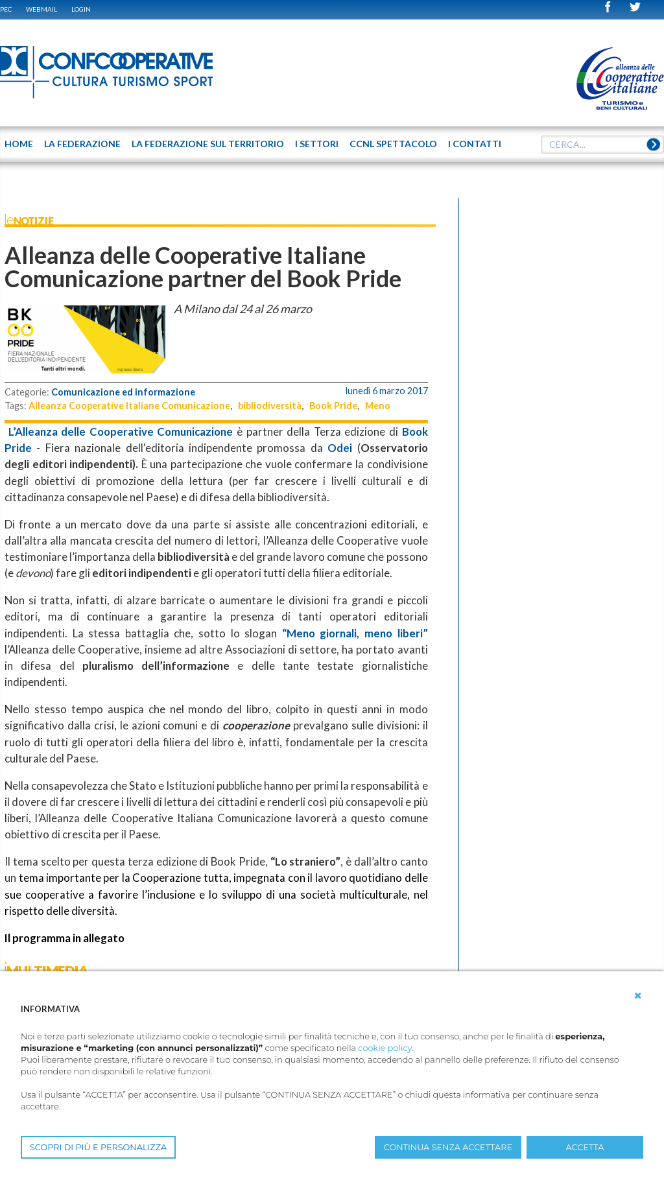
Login (81, 9)
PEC (6, 9)
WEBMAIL (41, 9)
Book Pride (333, 405)
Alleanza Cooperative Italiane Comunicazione (129, 405)
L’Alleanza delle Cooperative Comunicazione (119, 431)
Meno (377, 405)
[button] (638, 995)
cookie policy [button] (385, 1048)
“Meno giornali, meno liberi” (355, 633)
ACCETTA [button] (585, 1147)
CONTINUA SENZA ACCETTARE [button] (448, 1147)
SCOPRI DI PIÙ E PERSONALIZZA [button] (98, 1147)
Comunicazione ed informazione (123, 391)
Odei (340, 448)
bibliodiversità (270, 405)
